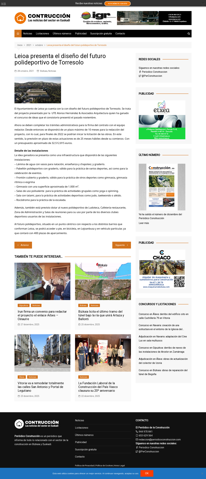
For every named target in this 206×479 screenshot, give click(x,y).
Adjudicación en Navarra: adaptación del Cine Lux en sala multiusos (163, 338)
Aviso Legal (119, 465)
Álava (21, 377)
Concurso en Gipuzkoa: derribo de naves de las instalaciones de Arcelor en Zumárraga (162, 349)
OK (147, 473)
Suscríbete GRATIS (117, 3)
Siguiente (120, 245)
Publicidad (81, 33)
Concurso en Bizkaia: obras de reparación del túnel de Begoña (163, 372)
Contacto (120, 33)
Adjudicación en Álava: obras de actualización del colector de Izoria (163, 360)
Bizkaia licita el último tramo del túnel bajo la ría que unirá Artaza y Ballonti (101, 315)
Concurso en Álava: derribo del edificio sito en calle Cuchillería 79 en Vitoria (163, 316)
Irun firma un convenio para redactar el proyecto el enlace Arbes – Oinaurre (42, 315)
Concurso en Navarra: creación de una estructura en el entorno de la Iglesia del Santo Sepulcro (160, 327)
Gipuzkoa (23, 305)
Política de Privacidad (84, 465)
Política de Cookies (104, 465)
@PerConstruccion (150, 75)
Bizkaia (43, 71)
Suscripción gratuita (101, 33)
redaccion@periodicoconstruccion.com (160, 439)
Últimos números (62, 33)
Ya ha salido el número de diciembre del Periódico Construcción (160, 216)
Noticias (27, 33)
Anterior (25, 245)
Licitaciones (42, 33)
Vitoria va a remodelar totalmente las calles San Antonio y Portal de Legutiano (41, 386)
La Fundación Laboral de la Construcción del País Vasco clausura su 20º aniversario (98, 386)
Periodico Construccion (153, 71)
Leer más (144, 223)
